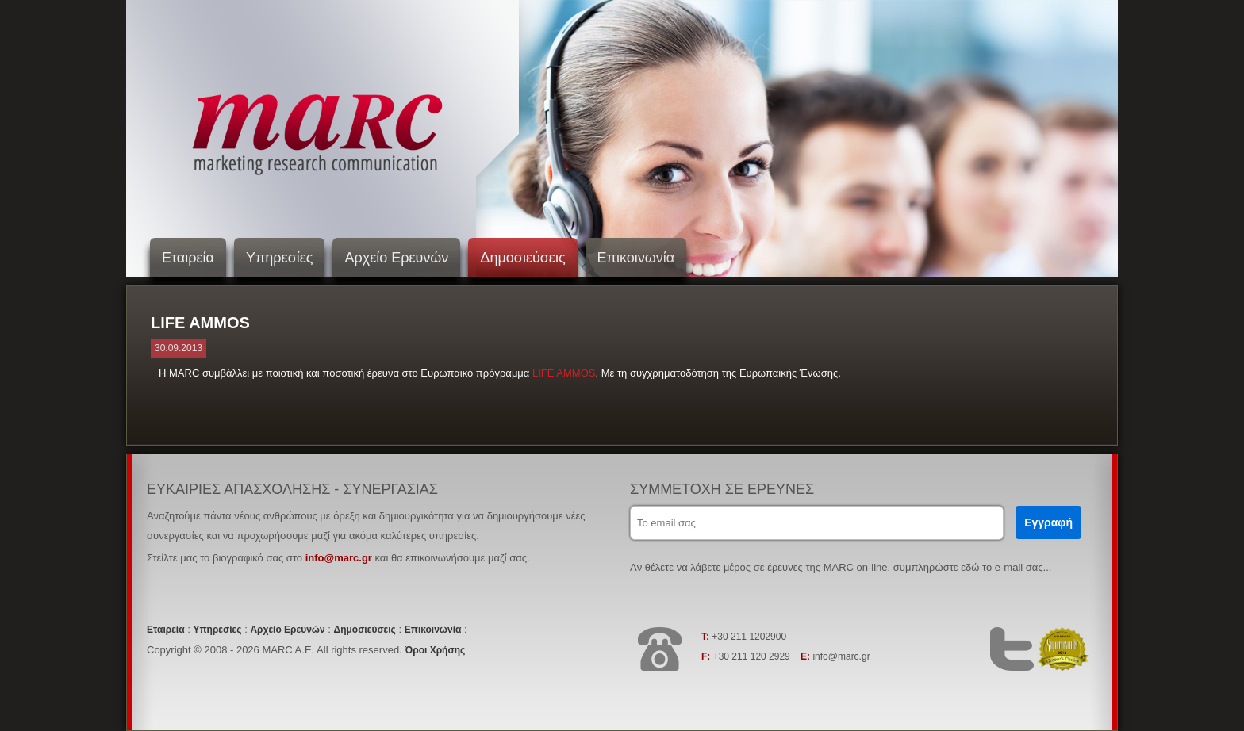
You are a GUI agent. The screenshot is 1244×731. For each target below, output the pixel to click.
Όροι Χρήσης (435, 650)
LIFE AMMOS (563, 373)
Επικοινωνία (636, 258)
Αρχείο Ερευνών (396, 258)
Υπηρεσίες (279, 258)
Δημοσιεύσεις (522, 258)
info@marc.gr (338, 558)
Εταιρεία (188, 258)
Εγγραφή (1048, 522)
